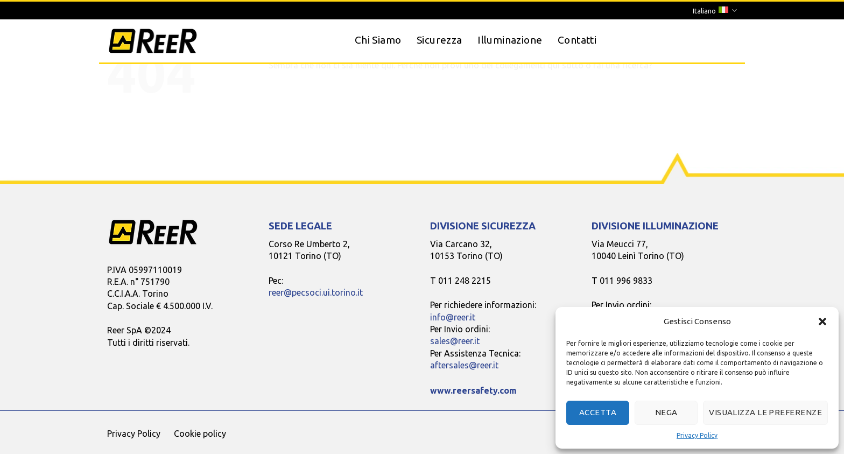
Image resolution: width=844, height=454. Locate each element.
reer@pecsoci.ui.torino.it (316, 292)
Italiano (715, 10)
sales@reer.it (455, 341)
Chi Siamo (378, 40)
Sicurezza (439, 40)
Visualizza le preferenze (765, 412)
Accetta (597, 412)
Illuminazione (509, 40)
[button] (822, 321)
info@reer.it (452, 317)
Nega (666, 412)
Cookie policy (200, 433)
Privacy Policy (697, 435)
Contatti (577, 40)
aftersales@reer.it (464, 365)
